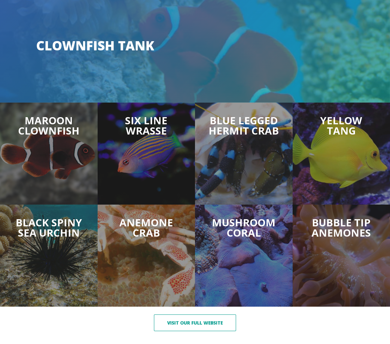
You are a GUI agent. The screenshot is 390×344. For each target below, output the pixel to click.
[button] (195, 322)
